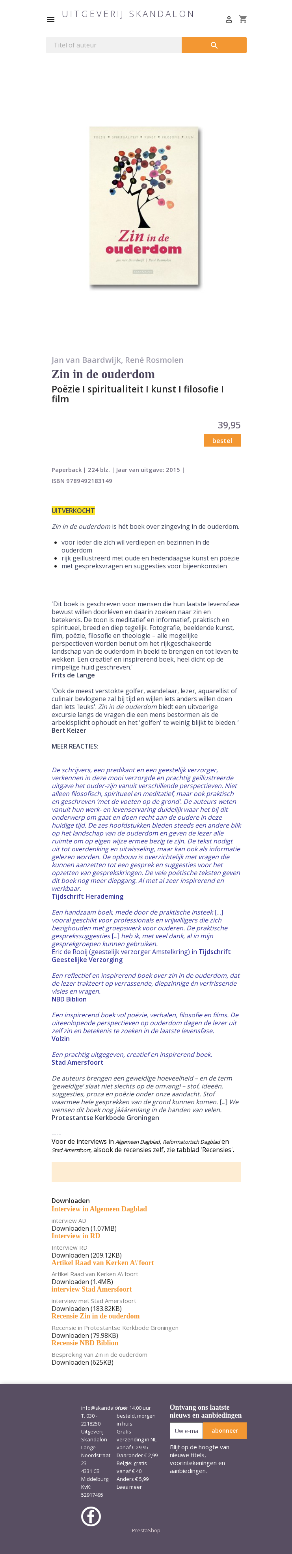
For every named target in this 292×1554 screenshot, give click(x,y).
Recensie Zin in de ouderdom (96, 1316)
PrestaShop (146, 1530)
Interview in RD (76, 1236)
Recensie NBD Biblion (85, 1343)
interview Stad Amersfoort (92, 1289)
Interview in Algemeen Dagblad (99, 1209)
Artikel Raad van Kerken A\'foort (103, 1263)
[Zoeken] (114, 45)
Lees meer (129, 1486)
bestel (222, 440)
